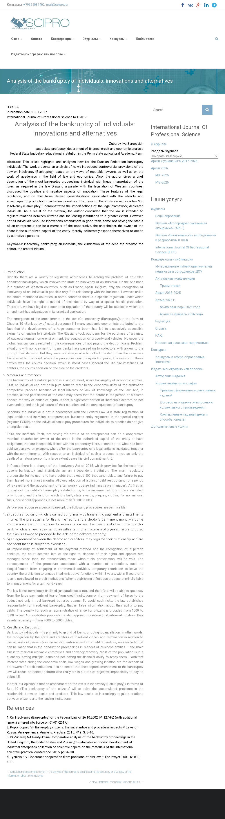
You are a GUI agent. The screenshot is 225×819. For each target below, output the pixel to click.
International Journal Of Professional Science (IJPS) (182, 249)
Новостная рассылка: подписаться (182, 343)
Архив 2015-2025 (168, 293)
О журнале (159, 144)
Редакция (162, 321)
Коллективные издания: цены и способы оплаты (184, 416)
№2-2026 (162, 182)
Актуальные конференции (175, 278)
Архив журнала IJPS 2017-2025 (174, 161)
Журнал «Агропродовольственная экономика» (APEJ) (181, 225)
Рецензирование (168, 216)
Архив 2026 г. (165, 300)
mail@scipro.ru (57, 5)
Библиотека (145, 39)
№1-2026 (162, 175)
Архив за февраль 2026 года (181, 314)
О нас (15, 39)
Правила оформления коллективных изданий (187, 392)
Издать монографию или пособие (37, 54)
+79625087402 (34, 5)
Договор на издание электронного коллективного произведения (186, 404)
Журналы (90, 39)
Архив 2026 (159, 168)
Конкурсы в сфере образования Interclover (179, 359)
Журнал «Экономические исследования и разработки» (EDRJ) (185, 237)
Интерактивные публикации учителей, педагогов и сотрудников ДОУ (183, 268)
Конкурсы (117, 39)
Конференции (61, 39)
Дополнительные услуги (169, 426)
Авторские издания (170, 376)
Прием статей (170, 286)
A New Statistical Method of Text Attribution (116, 781)
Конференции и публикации (172, 259)
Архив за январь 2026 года (180, 307)
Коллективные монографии (176, 383)
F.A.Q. (159, 335)
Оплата (36, 39)
